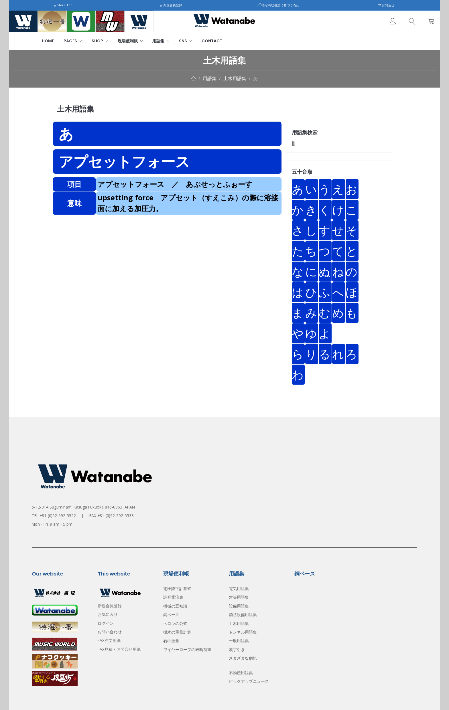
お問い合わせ (110, 631)
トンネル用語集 (243, 632)
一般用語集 (239, 640)
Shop (100, 41)
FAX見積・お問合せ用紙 (119, 649)
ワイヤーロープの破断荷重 (187, 649)
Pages (73, 41)
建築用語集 (239, 597)
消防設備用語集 (243, 614)
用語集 (160, 41)
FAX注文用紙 (109, 640)
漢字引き (237, 649)
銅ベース (171, 614)
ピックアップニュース (249, 681)
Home (48, 41)
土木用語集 (234, 78)
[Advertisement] (167, 255)
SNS (185, 41)
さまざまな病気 (243, 658)
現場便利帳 (130, 41)
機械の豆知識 (175, 606)
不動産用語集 (241, 672)
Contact (212, 41)
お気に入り (108, 614)
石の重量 (171, 640)
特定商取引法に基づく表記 (278, 5)
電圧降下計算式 (177, 588)
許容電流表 (173, 597)
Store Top (62, 5)
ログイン (106, 623)
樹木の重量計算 (177, 632)
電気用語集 (239, 588)
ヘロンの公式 (175, 623)
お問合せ (386, 5)
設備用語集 (239, 606)
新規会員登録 (170, 5)
